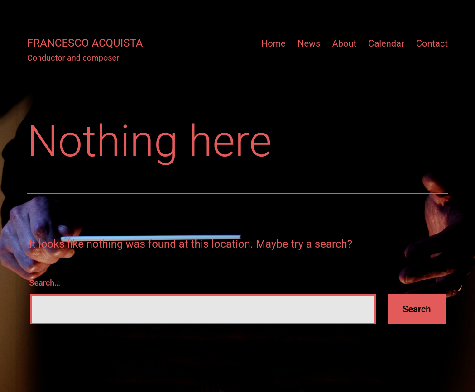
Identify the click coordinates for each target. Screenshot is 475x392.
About (344, 43)
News (308, 43)
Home (273, 43)
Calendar (386, 43)
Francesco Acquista (85, 43)
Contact (432, 43)
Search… (45, 282)
